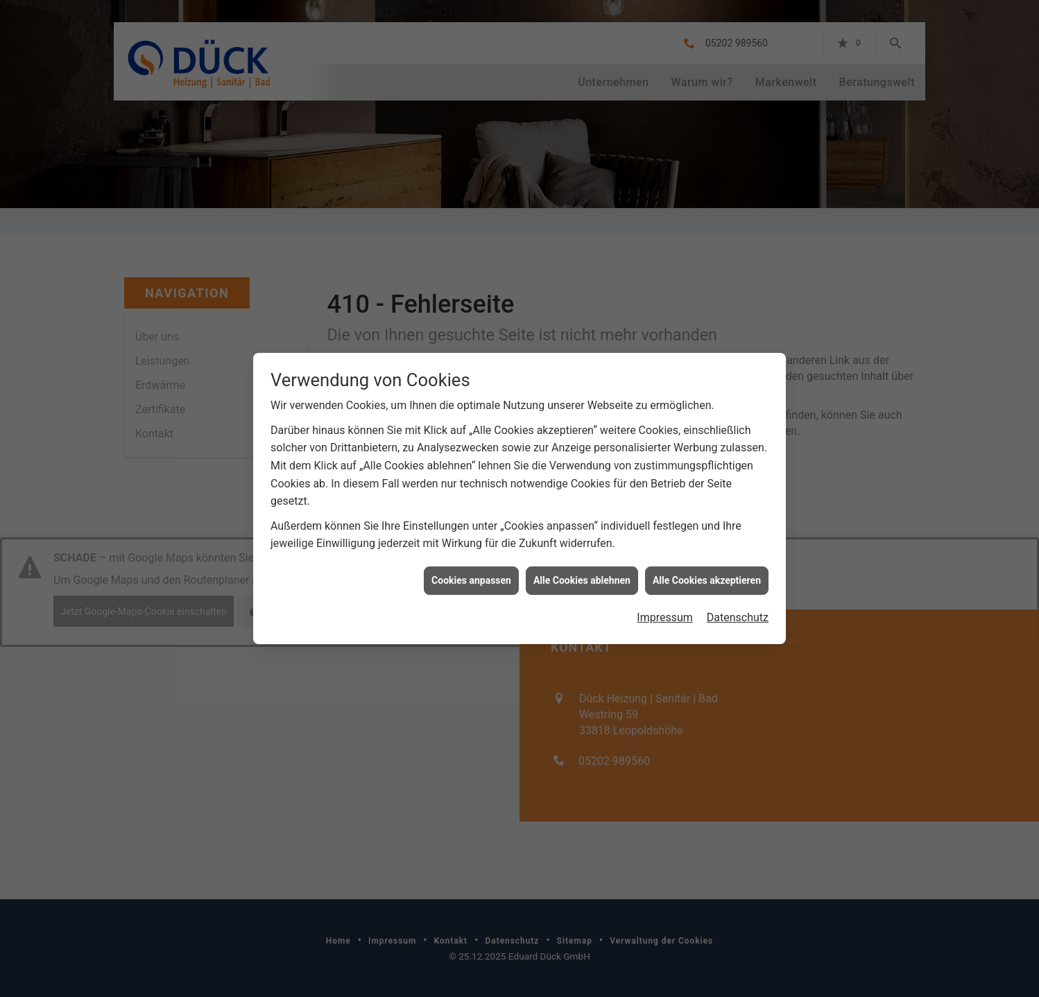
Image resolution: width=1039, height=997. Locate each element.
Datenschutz (737, 611)
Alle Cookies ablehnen (581, 574)
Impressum (665, 611)
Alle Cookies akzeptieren (707, 574)
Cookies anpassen (471, 574)
